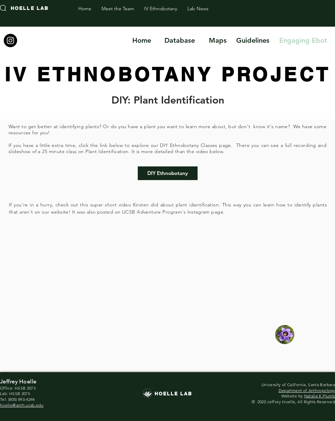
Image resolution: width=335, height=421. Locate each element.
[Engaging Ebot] (303, 40)
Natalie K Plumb (319, 395)
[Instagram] (10, 40)
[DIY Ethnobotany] (168, 173)
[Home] (141, 40)
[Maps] (217, 40)
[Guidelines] (252, 40)
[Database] (179, 40)
